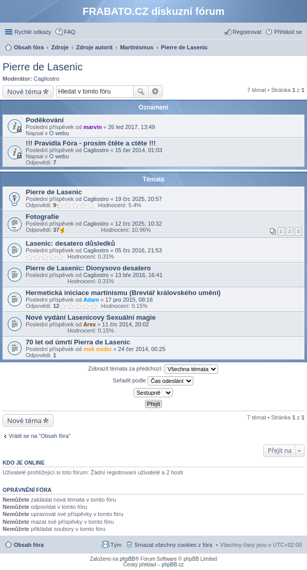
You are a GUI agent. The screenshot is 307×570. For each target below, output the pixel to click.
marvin (92, 127)
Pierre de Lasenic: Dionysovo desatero (88, 268)
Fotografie (42, 216)
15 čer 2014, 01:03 (138, 150)
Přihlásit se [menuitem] (288, 32)
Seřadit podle (153, 380)
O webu (59, 133)
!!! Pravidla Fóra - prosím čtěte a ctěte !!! (91, 143)
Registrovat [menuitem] (247, 32)
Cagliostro (47, 79)
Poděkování (45, 120)
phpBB (127, 559)
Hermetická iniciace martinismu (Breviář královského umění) (123, 293)
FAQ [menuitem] (70, 32)
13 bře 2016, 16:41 (138, 275)
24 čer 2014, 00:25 (142, 349)
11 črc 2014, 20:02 (125, 324)
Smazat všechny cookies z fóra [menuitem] (173, 545)
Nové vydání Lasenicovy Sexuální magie (91, 317)
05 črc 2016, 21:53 (138, 250)
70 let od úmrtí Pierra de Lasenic (78, 342)
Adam (91, 300)
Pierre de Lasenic (43, 66)
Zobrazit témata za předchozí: (153, 369)
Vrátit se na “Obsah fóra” (39, 436)
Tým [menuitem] (116, 545)
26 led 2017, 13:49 (131, 127)
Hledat (141, 91)
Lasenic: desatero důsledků (70, 243)
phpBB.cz (172, 564)
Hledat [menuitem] (298, 48)
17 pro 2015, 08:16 (129, 300)
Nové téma (24, 91)
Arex (89, 324)
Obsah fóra (29, 545)
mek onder (97, 349)
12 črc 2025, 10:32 (138, 223)
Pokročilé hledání (155, 91)
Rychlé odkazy (32, 32)
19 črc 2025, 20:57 (138, 199)
